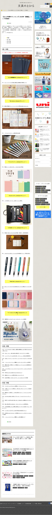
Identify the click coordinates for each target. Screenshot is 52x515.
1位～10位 (9, 39)
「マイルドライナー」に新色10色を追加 (12, 133)
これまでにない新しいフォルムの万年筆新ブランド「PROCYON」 (17, 253)
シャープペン (15, 464)
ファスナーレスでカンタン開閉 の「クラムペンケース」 (16, 386)
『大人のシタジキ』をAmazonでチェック (16, 195)
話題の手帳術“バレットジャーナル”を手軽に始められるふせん (16, 106)
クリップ (19, 452)
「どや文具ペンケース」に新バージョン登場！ (13, 200)
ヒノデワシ (38, 188)
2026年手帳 (43, 200)
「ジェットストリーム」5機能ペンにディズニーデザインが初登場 (17, 362)
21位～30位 (9, 42)
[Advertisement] (43, 174)
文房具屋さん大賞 (43, 198)
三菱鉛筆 (18, 477)
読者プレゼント (45, 202)
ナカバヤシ (38, 190)
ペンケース (43, 204)
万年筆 (14, 477)
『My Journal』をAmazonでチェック (16, 101)
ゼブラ (43, 190)
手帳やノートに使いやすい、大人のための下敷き (13, 167)
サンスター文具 (28, 452)
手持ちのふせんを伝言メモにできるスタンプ (13, 372)
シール (38, 198)
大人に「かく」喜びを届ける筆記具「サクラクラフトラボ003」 (17, 353)
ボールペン (42, 158)
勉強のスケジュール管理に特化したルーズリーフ (14, 375)
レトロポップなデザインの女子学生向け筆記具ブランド (16, 410)
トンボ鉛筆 (20, 464)
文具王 (25, 464)
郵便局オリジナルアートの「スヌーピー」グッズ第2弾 (15, 319)
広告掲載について (20, 503)
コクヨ (23, 452)
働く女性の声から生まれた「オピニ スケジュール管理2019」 (17, 404)
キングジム (15, 452)
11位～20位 (9, 41)
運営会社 (40, 503)
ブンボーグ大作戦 (21, 487)
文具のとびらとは (3, 503)
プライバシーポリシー (12, 503)
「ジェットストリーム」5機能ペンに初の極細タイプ (15, 417)
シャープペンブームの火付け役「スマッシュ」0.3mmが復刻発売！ (18, 356)
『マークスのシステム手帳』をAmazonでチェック (17, 312)
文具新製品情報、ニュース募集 (31, 503)
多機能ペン (22, 477)
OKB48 (38, 200)
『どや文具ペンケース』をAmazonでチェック (16, 227)
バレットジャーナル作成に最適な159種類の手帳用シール (15, 82)
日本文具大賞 (39, 202)
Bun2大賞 (38, 204)
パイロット (15, 487)
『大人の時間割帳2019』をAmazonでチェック (16, 77)
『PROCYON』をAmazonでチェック (16, 281)
